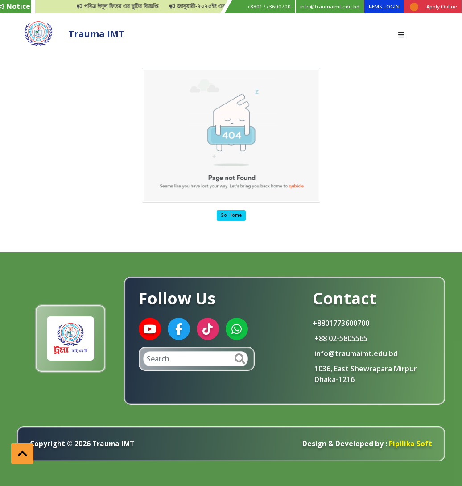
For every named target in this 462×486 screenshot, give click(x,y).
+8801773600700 (269, 6)
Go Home (231, 215)
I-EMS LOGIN (384, 6)
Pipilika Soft (409, 444)
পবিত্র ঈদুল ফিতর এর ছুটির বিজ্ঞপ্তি (131, 6)
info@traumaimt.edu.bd (329, 6)
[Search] (195, 358)
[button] (22, 453)
